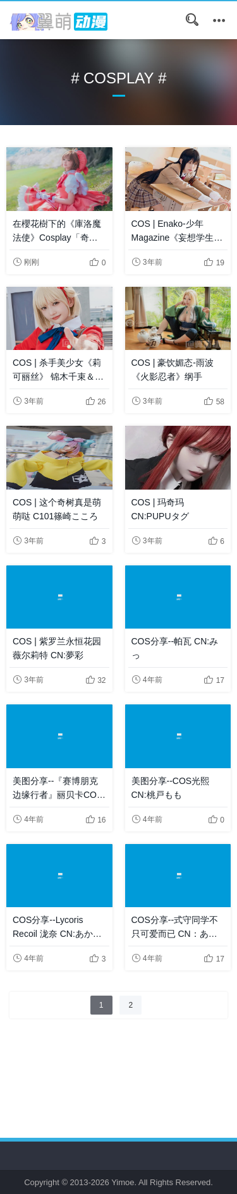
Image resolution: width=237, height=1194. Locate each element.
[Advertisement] (118, 1063)
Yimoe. (124, 1182)
